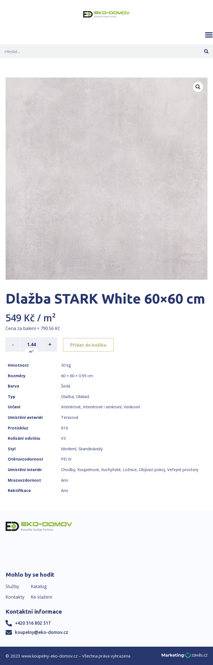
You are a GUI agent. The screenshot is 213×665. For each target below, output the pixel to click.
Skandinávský (90, 448)
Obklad (82, 396)
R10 (64, 428)
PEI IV (66, 459)
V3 (63, 438)
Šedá (65, 386)
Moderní (68, 448)
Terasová (69, 417)
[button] (209, 35)
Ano (64, 480)
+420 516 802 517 (33, 623)
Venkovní (132, 406)
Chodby (68, 469)
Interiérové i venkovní (102, 406)
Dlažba (67, 396)
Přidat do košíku (89, 344)
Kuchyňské (111, 469)
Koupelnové (88, 469)
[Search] (206, 51)
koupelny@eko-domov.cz (41, 632)
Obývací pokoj (152, 469)
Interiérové (71, 406)
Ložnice (130, 469)
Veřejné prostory (182, 469)
